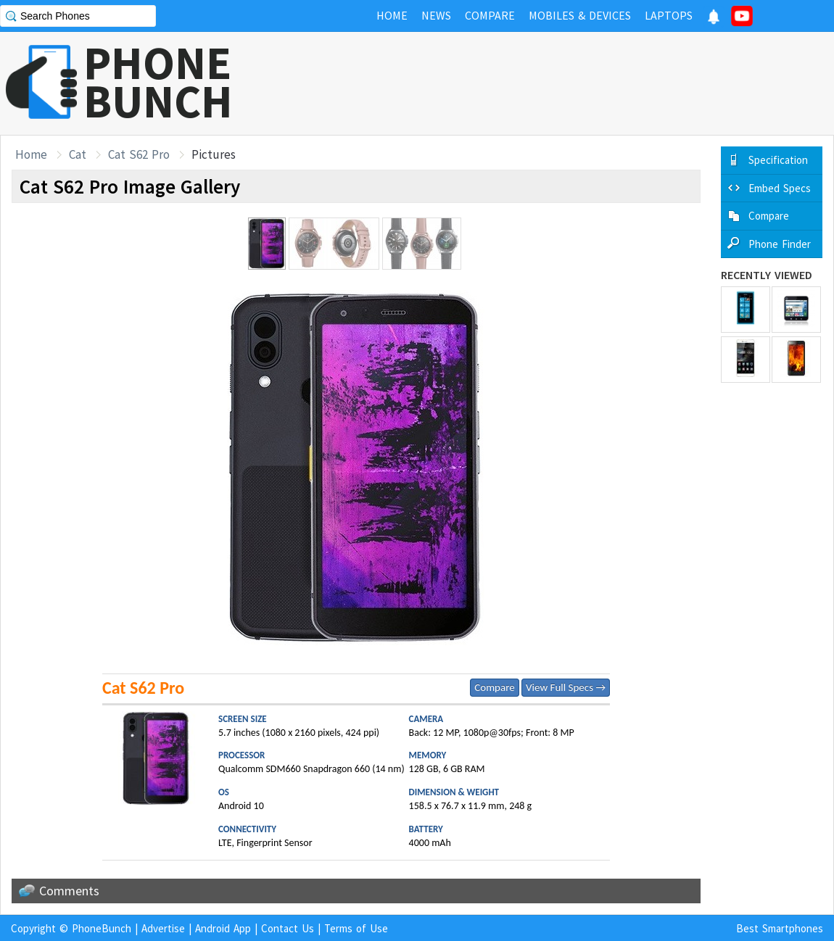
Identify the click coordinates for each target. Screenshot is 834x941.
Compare (494, 687)
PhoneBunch (101, 928)
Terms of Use (356, 928)
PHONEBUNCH (158, 81)
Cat (77, 154)
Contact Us (287, 928)
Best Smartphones (779, 928)
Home (31, 154)
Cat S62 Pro (139, 154)
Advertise (163, 928)
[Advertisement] (570, 83)
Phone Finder (779, 244)
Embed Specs (779, 188)
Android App (223, 928)
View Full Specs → (566, 687)
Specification (778, 160)
